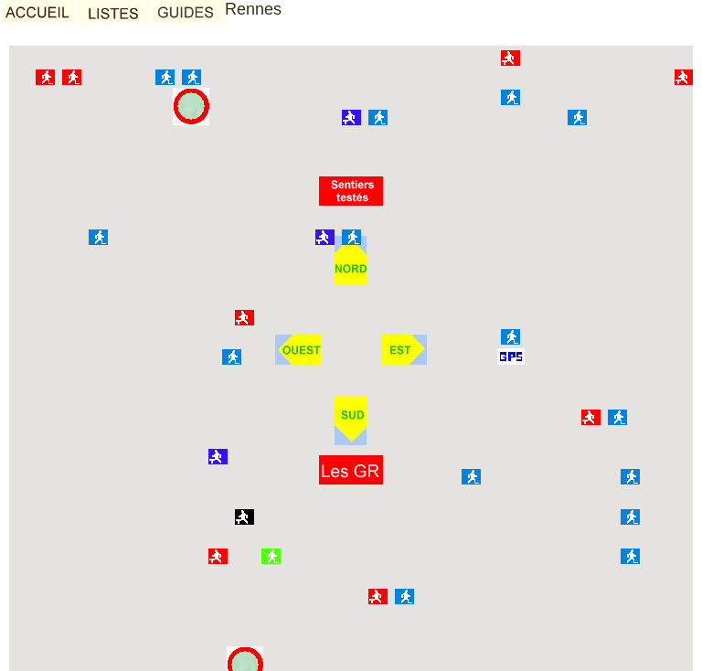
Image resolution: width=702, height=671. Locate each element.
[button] (351, 470)
